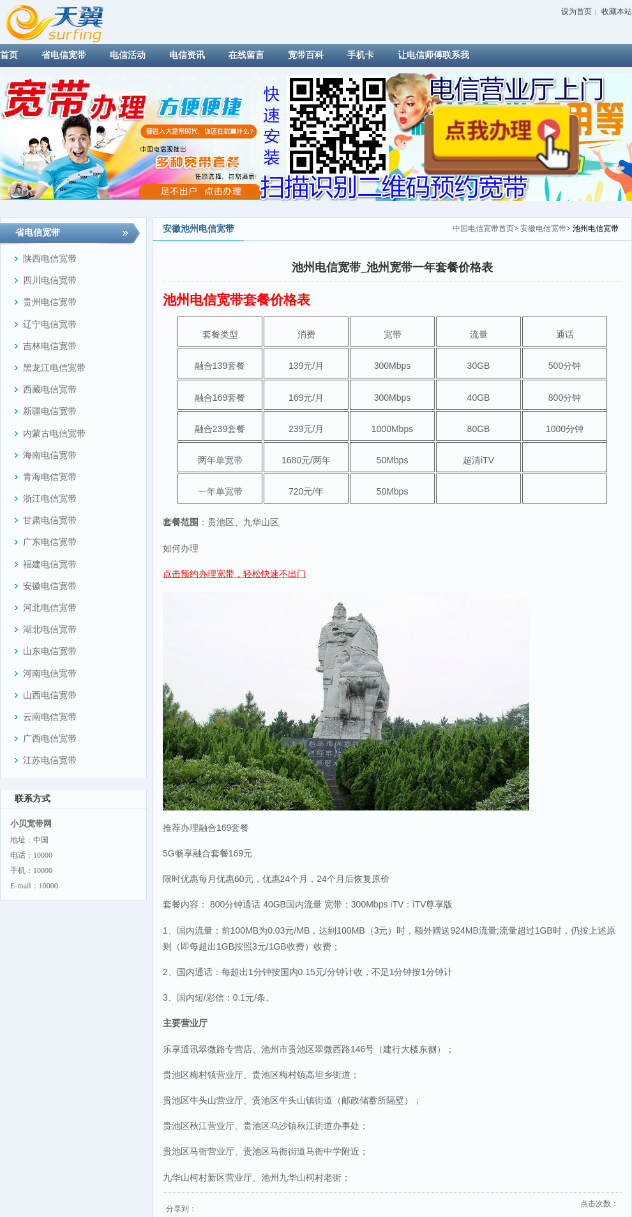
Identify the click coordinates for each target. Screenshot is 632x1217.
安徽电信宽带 (543, 228)
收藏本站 (616, 11)
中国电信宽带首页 (483, 228)
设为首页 (576, 11)
